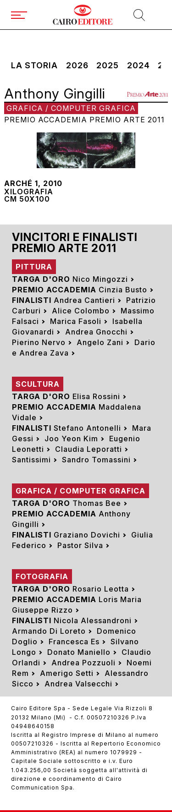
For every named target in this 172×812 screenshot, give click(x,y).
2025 (107, 65)
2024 (138, 65)
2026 (77, 65)
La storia (34, 65)
